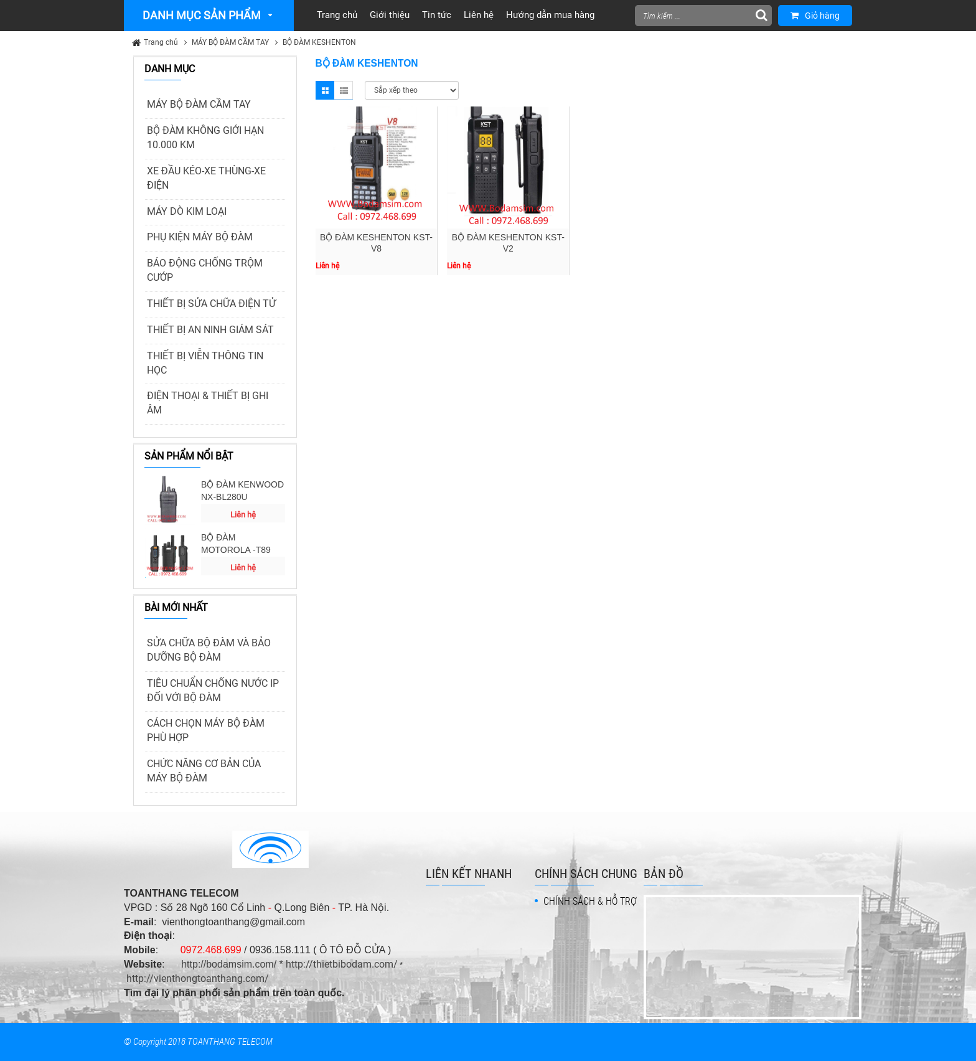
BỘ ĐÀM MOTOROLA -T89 (236, 543)
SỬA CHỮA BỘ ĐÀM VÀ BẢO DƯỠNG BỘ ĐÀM (209, 650)
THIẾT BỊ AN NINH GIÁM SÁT (210, 330)
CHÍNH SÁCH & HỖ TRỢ (590, 901)
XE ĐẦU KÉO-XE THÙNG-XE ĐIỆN (206, 178)
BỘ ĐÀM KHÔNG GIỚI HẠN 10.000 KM (205, 138)
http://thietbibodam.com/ (342, 964)
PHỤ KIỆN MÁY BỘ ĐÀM (200, 237)
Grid (325, 90)
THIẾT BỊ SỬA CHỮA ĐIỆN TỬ (211, 303)
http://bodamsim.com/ (228, 964)
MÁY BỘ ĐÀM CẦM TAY (230, 42)
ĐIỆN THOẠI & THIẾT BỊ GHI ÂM (207, 403)
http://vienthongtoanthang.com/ (197, 978)
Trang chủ (161, 42)
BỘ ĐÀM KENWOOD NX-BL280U (242, 490)
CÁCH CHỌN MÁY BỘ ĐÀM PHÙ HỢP (206, 730)
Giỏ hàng (815, 16)
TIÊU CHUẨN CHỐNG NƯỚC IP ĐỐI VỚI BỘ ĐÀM (213, 690)
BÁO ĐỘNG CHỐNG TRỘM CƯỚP (205, 270)
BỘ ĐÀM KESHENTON (319, 42)
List (343, 90)
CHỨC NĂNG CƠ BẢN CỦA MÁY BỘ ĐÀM (204, 771)
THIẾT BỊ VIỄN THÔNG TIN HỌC (205, 363)
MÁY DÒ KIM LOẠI (187, 211)
